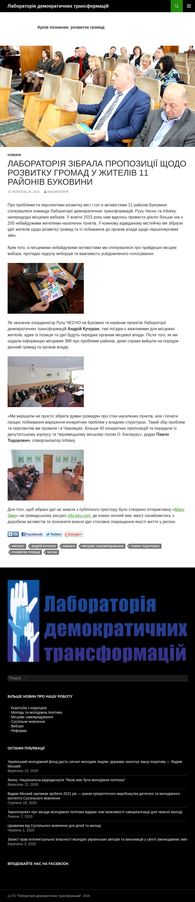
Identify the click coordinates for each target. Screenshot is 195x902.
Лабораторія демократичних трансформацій (58, 6)
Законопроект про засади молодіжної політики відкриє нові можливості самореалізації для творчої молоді (95, 812)
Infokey (18, 546)
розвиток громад (26, 552)
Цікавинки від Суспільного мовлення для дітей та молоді (54, 826)
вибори (69, 546)
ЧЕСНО (52, 552)
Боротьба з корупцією (29, 708)
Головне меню (189, 6)
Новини (14, 155)
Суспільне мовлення (28, 722)
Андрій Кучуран (43, 546)
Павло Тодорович (145, 546)
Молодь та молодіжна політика (36, 712)
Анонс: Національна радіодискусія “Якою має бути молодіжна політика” (66, 780)
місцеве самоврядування (103, 546)
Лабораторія (57, 192)
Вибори (17, 726)
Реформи (19, 731)
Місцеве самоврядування (32, 717)
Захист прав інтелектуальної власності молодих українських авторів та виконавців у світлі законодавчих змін (97, 839)
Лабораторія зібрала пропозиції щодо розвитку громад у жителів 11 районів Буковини (97, 173)
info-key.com (79, 515)
